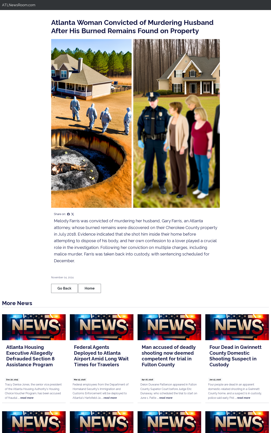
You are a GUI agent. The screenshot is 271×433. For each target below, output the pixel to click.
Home (90, 288)
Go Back (64, 288)
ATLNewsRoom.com (18, 5)
